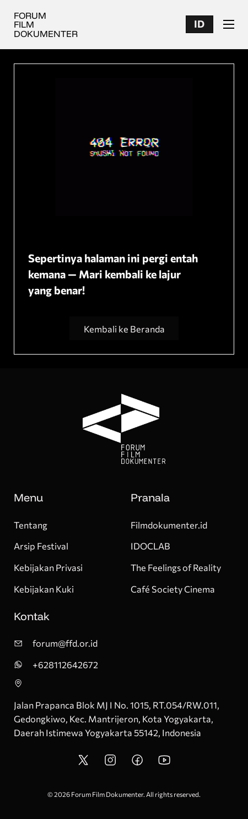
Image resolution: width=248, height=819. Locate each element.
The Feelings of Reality (176, 567)
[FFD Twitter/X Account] (83, 762)
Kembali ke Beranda (124, 328)
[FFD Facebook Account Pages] (137, 762)
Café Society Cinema (173, 588)
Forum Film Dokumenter (46, 24)
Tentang (30, 524)
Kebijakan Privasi (48, 567)
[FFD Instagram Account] (110, 762)
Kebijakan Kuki (44, 588)
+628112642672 (65, 664)
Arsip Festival (41, 545)
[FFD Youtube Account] (164, 762)
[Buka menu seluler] (228, 24)
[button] (199, 24)
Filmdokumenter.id (169, 524)
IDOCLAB (150, 545)
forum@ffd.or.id (65, 642)
